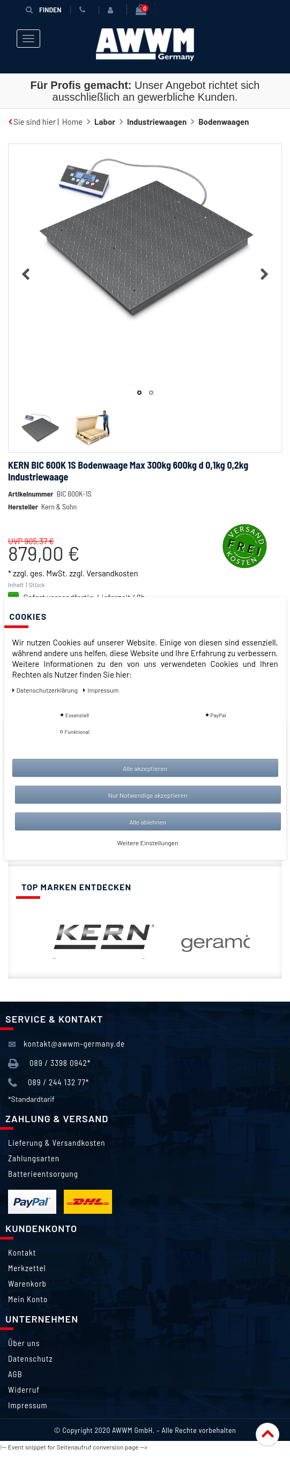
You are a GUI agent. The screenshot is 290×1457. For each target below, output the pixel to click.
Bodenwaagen (223, 121)
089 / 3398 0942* (49, 1063)
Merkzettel (27, 1268)
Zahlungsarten (34, 1158)
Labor (104, 121)
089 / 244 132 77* (48, 1082)
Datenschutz (30, 1358)
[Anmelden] (113, 10)
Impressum (28, 1405)
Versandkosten (112, 573)
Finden (43, 9)
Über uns (24, 1343)
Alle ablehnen (147, 821)
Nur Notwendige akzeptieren (148, 795)
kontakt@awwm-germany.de (66, 1044)
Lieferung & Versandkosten (57, 1142)
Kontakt (22, 1252)
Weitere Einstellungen (148, 842)
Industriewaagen (157, 121)
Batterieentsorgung (43, 1173)
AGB (15, 1374)
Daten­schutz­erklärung (45, 690)
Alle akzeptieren (145, 768)
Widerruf (24, 1389)
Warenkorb (27, 1283)
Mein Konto (28, 1299)
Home (72, 121)
